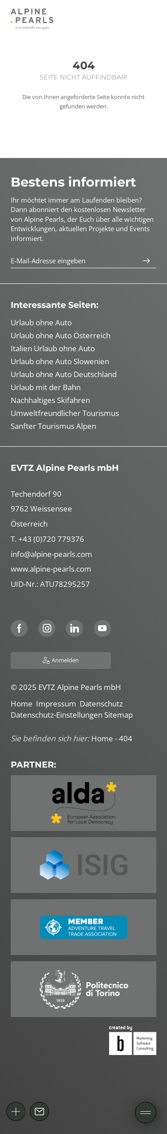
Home (23, 703)
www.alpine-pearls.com (51, 569)
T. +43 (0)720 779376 (47, 539)
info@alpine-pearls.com (51, 554)
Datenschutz (102, 703)
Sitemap (119, 715)
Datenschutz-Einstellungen (57, 715)
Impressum (58, 703)
